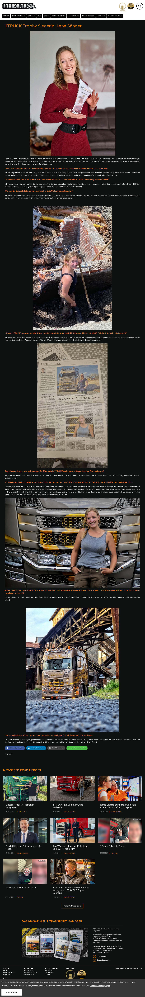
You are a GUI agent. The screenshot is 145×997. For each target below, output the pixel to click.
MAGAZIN (101, 16)
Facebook (48, 971)
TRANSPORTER (18, 16)
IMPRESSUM (120, 969)
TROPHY (114, 853)
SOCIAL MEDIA (51, 969)
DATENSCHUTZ (134, 969)
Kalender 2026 (29, 974)
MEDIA (6, 969)
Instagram (49, 972)
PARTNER (69, 969)
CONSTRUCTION (58, 16)
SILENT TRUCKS (115, 16)
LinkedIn (48, 974)
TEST (46, 16)
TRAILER (31, 16)
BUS (39, 16)
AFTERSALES (73, 16)
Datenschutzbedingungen (100, 986)
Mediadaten (102, 956)
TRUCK (6, 16)
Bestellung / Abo (104, 960)
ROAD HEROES (88, 16)
